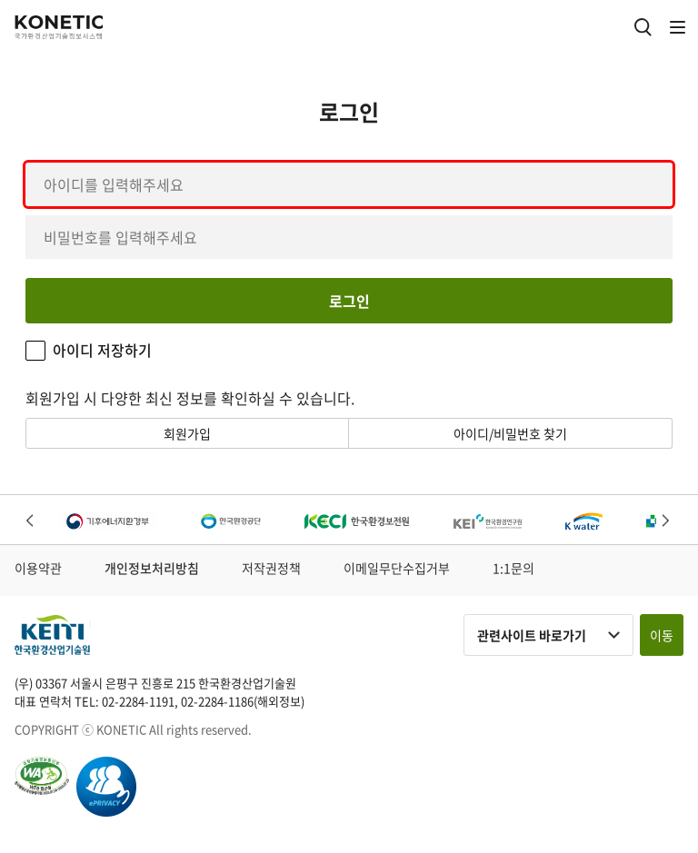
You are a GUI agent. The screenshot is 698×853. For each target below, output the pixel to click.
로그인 (349, 301)
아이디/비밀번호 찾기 (510, 433)
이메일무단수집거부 (397, 567)
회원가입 (187, 433)
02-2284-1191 (138, 700)
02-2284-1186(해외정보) (242, 700)
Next (666, 522)
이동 (661, 635)
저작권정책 (271, 567)
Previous (31, 522)
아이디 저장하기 (102, 350)
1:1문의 (513, 567)
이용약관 (38, 567)
